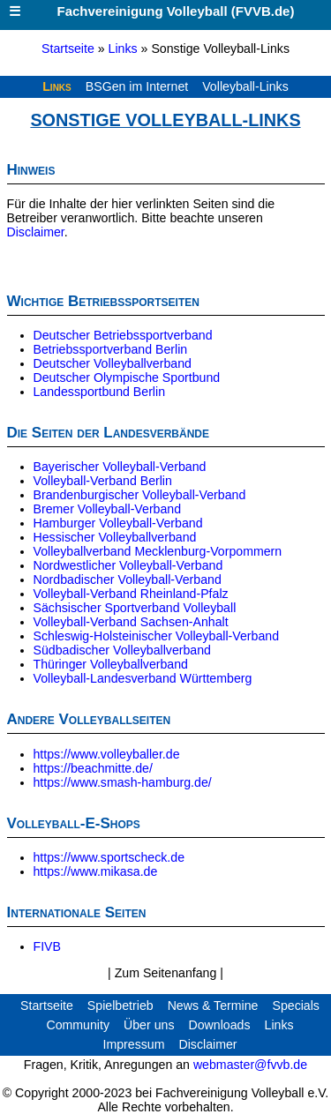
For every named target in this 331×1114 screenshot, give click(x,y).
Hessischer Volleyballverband (115, 537)
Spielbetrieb (120, 1005)
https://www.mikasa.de (96, 871)
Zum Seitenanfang (168, 973)
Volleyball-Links (245, 86)
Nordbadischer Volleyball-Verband (128, 579)
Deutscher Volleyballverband (113, 363)
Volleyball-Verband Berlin (103, 481)
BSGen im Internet (137, 86)
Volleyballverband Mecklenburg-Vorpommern (158, 551)
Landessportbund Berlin (100, 392)
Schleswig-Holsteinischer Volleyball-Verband (157, 636)
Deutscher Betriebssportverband (123, 335)
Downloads (219, 1025)
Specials (296, 1005)
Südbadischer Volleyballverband (122, 650)
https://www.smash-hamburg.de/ (123, 782)
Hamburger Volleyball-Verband (118, 523)
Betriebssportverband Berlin (111, 349)
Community (77, 1025)
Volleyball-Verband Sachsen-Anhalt (131, 622)
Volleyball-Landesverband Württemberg (143, 678)
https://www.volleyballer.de (107, 754)
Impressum (133, 1044)
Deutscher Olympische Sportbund (127, 377)
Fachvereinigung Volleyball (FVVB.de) (147, 11)
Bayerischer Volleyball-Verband (120, 467)
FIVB (47, 946)
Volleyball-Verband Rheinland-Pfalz (131, 594)
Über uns (149, 1025)
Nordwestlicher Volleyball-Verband (128, 565)
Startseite (67, 48)
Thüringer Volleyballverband (111, 664)
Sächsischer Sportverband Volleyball (135, 608)
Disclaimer (35, 232)
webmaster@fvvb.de (250, 1065)
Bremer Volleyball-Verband (108, 509)
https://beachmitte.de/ (93, 768)
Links (123, 48)
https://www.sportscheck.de (109, 857)
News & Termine (213, 1005)
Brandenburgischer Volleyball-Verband (140, 495)
